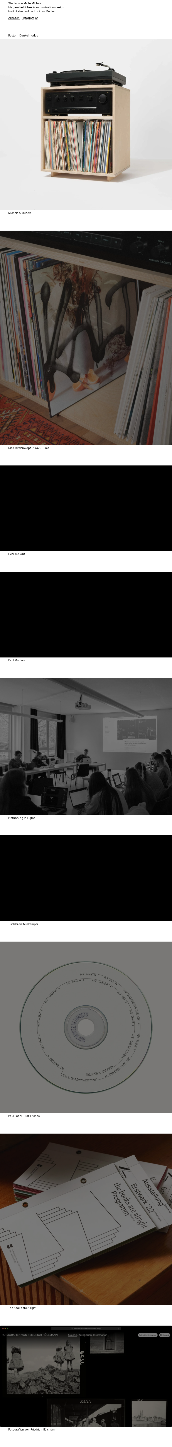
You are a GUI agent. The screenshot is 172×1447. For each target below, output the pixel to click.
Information (30, 17)
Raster (12, 35)
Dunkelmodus (28, 35)
